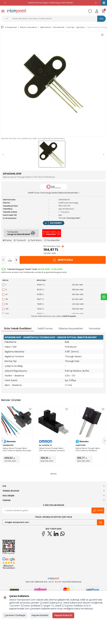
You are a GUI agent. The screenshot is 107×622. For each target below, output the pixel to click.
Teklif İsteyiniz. (69, 316)
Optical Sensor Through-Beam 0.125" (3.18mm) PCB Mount (87, 449)
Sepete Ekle (63, 260)
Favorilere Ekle (51, 240)
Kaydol (98, 510)
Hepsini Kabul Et (63, 615)
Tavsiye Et (20, 240)
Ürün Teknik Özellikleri (17, 328)
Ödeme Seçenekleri (71, 328)
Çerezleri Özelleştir (15, 615)
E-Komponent (9, 27)
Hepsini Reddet (40, 615)
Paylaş (7, 240)
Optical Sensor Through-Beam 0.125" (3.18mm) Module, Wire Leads (17, 449)
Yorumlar (95, 328)
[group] (53, 84)
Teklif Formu (45, 328)
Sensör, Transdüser (28, 27)
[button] (5, 2)
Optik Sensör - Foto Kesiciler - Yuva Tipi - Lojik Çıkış (62, 27)
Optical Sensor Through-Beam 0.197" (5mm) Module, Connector (52, 449)
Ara (101, 18)
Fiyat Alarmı (35, 240)
